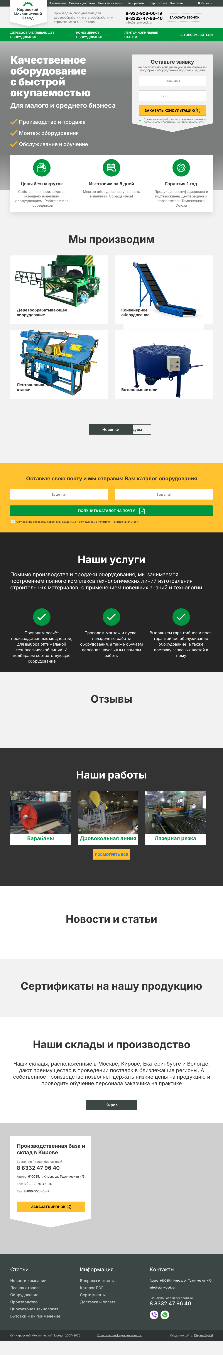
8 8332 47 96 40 (38, 1181)
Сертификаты (93, 1308)
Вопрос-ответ (159, 3)
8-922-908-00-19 (144, 13)
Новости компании (28, 1294)
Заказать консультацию (169, 111)
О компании (59, 3)
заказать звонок (48, 1220)
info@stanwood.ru (139, 22)
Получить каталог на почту (106, 524)
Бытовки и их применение (36, 1330)
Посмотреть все (111, 867)
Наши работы (136, 3)
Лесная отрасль (25, 1301)
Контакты (178, 3)
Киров (205, 3)
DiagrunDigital (203, 1349)
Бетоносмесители (196, 35)
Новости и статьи (112, 3)
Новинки (88, 441)
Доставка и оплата (98, 1315)
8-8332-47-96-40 (144, 18)
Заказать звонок (184, 17)
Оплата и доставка (83, 3)
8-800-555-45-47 (36, 1205)
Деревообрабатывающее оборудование (32, 35)
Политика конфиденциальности (119, 1349)
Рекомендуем (135, 441)
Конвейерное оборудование (89, 35)
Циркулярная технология (34, 1323)
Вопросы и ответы (98, 1294)
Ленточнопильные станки (141, 35)
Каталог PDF (92, 1301)
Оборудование (24, 1308)
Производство (24, 1315)
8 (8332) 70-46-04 (38, 1197)
